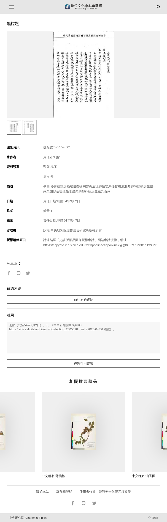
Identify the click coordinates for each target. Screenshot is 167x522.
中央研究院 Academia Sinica (27, 517)
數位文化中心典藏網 (83, 7)
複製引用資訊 (83, 363)
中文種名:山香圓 (143, 476)
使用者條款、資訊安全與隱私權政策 (105, 492)
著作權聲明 (64, 492)
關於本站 (42, 492)
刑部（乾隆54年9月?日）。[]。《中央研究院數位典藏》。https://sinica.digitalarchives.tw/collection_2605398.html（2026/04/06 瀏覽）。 (83, 338)
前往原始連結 (83, 299)
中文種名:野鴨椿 (53, 476)
